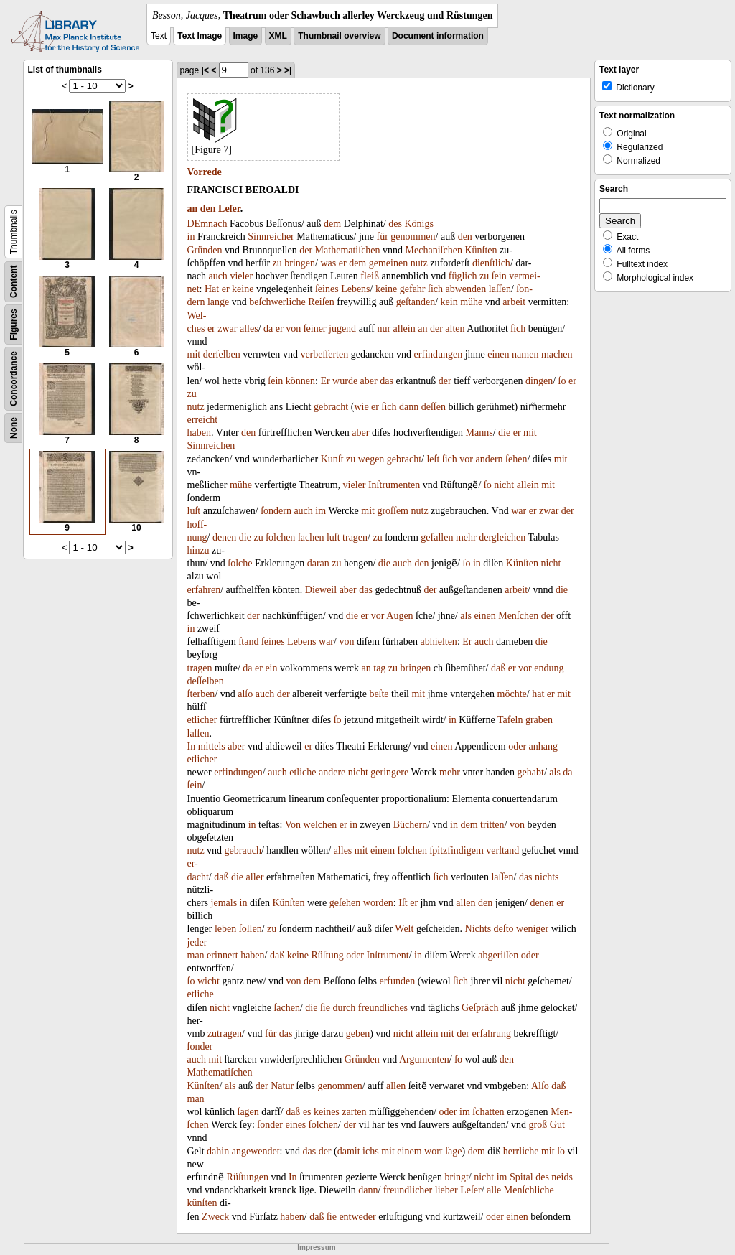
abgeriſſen (498, 955)
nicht (504, 485)
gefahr (413, 289)
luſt (194, 510)
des (395, 223)
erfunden (397, 981)
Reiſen (321, 302)
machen (557, 354)
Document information (438, 36)
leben (225, 928)
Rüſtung (328, 955)
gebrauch (243, 850)
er (343, 263)
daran (318, 563)
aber (369, 380)
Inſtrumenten (394, 485)
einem (382, 850)
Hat (212, 289)
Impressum (316, 1247)
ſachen (311, 537)
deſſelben (205, 681)
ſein (499, 276)
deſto (504, 928)
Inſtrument (388, 955)
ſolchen (280, 537)
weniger (532, 928)
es (307, 1111)
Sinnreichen (211, 445)
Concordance (14, 378)
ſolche (240, 563)
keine (242, 289)
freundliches (383, 1007)
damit (348, 1151)
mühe (471, 302)
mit (194, 354)
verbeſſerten (324, 354)
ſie (325, 1007)
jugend (342, 328)
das (386, 380)
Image (245, 36)
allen (465, 902)
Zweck (215, 1216)
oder (517, 746)
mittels (211, 746)
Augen (399, 615)
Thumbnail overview (339, 36)
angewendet (256, 1151)
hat (538, 694)
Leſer (229, 208)
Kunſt (332, 459)
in (191, 236)
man (196, 955)
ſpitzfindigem (456, 850)
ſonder (200, 1046)
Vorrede (204, 172)
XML (278, 36)
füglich (463, 276)
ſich (435, 289)
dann (408, 406)
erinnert (222, 955)
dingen (539, 380)
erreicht (202, 419)
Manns (479, 432)
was (328, 263)
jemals (224, 902)
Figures (14, 324)
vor (466, 459)
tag (379, 668)
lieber (446, 1190)
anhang (543, 746)
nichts (546, 877)
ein (271, 668)
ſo (562, 380)
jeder (197, 942)
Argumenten (424, 1059)
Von (293, 824)
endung (548, 668)
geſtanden (415, 302)
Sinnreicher (271, 236)
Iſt (402, 902)
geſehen (345, 902)
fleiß (369, 276)
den (208, 208)
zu (277, 263)
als (466, 615)
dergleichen (502, 537)
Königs (418, 223)
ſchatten (488, 1111)
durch (343, 1007)
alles (249, 328)
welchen (320, 824)
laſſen (500, 289)
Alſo (540, 1086)
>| (287, 70)
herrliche (521, 1151)
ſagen (248, 1111)
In (191, 746)
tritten (492, 824)
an (192, 208)
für (382, 236)
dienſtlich (491, 263)
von (293, 328)
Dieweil (321, 589)
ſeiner (315, 328)
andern (489, 459)
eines (296, 1124)
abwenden (466, 289)
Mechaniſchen (434, 250)
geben (358, 1033)
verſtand (502, 850)
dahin (218, 1151)
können (300, 380)
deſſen (433, 406)
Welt (404, 928)
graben (539, 719)
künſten (202, 1203)
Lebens (355, 289)
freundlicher (407, 1190)
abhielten (439, 641)
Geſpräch (480, 1007)
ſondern (276, 510)
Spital (521, 1177)
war (518, 510)
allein (404, 328)
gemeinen (388, 263)
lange (218, 302)
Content (14, 282)
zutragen (224, 1033)
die (504, 432)
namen (525, 354)
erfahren (204, 589)
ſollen (250, 928)
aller (255, 877)
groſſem (392, 510)
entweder (357, 1216)
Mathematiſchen (347, 250)
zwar (227, 328)
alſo (245, 694)
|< (205, 70)
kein (449, 302)
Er (324, 380)
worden (378, 902)
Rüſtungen (247, 1177)
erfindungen (438, 354)
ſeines (327, 289)
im (320, 510)
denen (224, 537)
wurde (344, 380)
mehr (466, 537)
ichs (370, 1151)
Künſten (480, 250)
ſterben (201, 694)
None (14, 428)
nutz (419, 263)
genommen (412, 236)
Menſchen (518, 615)
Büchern (410, 824)
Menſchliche (529, 1190)
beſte (378, 694)
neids (562, 1177)
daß (498, 668)
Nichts (478, 928)
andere (332, 772)
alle (494, 1190)
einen (498, 354)
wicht (208, 981)
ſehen (516, 459)
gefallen (437, 537)
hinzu (198, 550)
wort (433, 1151)
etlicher (202, 719)
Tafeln (510, 719)
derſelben (221, 354)
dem (332, 223)
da (268, 328)
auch (217, 276)
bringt (456, 1177)
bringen (299, 263)
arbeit (513, 302)
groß (538, 1124)
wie (361, 406)
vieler (241, 276)
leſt (432, 459)
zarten (354, 1111)
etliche (302, 772)
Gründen (205, 250)
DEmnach (207, 223)
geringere (389, 772)
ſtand (248, 641)
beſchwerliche (277, 302)
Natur (282, 1086)
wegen (371, 459)
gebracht (331, 406)
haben (199, 432)
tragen (355, 537)
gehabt (531, 772)
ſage (453, 1151)
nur (383, 328)
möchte (512, 694)
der (305, 250)
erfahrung (491, 1033)
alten (454, 328)
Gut (557, 1124)
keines (327, 1111)
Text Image (199, 36)
